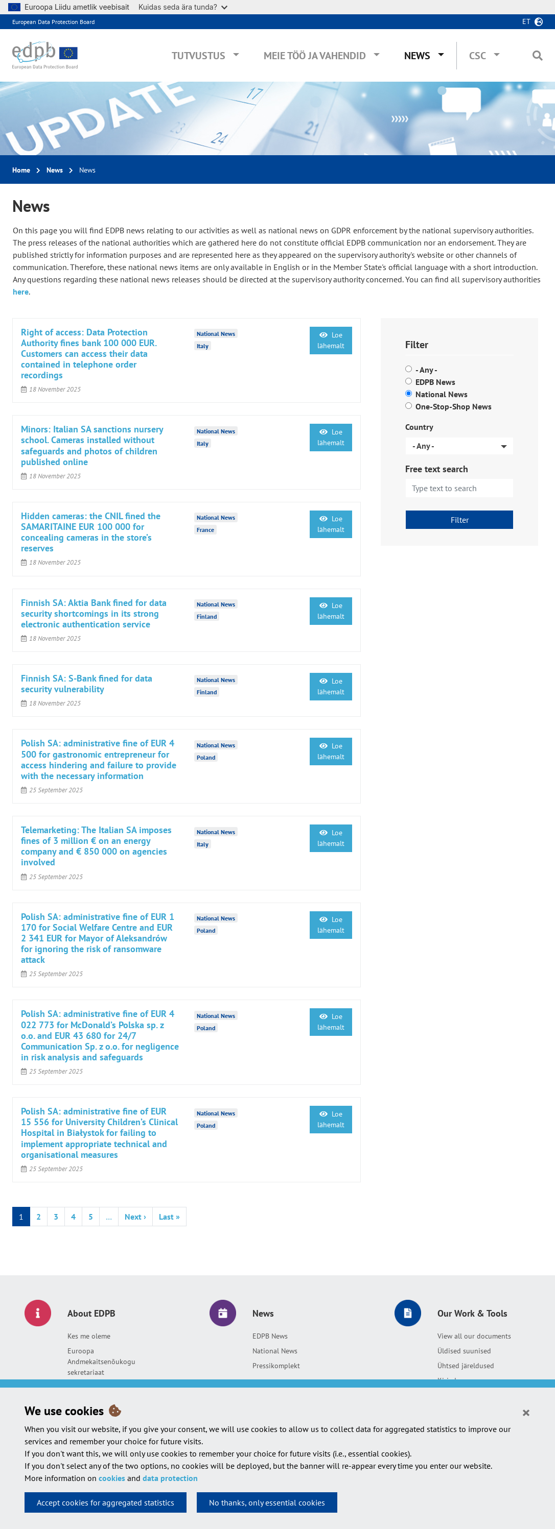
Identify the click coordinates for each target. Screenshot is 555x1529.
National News (441, 394)
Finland (207, 616)
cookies (112, 1478)
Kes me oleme (88, 1336)
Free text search (436, 469)
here (21, 291)
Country (419, 427)
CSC (477, 55)
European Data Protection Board (53, 22)
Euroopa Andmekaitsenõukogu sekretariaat (101, 1361)
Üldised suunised (464, 1350)
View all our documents (474, 1336)
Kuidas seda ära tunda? (182, 7)
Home (21, 170)
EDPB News (435, 382)
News (417, 55)
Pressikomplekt (276, 1365)
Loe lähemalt (330, 340)
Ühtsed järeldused (465, 1365)
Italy (203, 346)
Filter (460, 520)
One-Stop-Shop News (453, 406)
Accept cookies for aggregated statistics (105, 1502)
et (526, 21)
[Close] (526, 1412)
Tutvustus (198, 55)
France (205, 529)
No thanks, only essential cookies (267, 1502)
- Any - (426, 370)
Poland (206, 757)
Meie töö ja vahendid (315, 55)
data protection (170, 1478)
